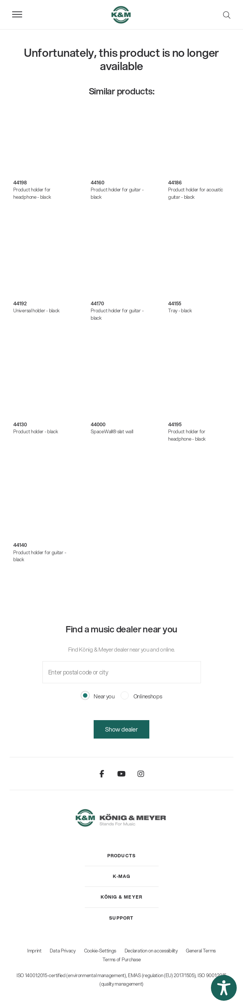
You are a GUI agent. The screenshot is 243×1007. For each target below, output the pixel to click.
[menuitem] (122, 855)
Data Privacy (62, 950)
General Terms (201, 950)
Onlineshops (141, 696)
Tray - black (180, 310)
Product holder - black (35, 431)
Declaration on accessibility (151, 950)
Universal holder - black (36, 310)
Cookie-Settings (100, 950)
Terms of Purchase (122, 959)
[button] (224, 988)
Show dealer (121, 729)
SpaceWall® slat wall (112, 431)
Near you (98, 696)
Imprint (34, 950)
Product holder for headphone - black (32, 193)
